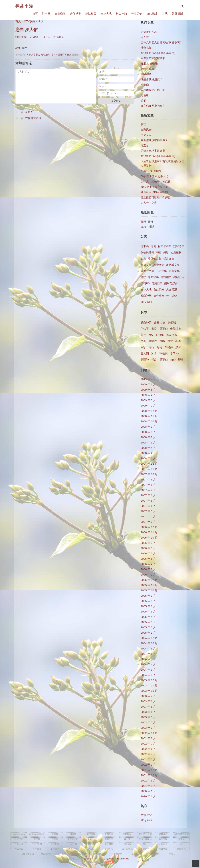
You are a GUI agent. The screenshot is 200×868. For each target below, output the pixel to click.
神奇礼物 (146, 47)
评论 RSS (146, 820)
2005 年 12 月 (149, 579)
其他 (164, 13)
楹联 (143, 277)
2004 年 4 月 (148, 664)
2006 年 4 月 (148, 563)
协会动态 (158, 295)
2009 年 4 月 (148, 394)
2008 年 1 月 (148, 458)
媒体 (178, 347)
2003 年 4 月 (148, 711)
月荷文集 (146, 264)
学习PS (145, 283)
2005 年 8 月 (148, 600)
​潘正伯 (163, 359)
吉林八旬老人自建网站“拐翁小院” (161, 42)
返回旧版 (177, 13)
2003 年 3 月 (148, 717)
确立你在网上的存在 (153, 105)
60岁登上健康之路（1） (155, 176)
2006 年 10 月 (149, 537)
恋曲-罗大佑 (26, 30)
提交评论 (116, 100)
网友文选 (171, 334)
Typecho (110, 858)
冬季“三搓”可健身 (151, 170)
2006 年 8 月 (148, 548)
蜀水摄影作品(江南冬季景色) (158, 52)
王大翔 (145, 353)
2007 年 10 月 (149, 474)
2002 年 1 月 (148, 764)
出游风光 (146, 129)
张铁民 (163, 353)
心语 (178, 341)
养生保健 (136, 13)
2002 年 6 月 (148, 748)
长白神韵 (121, 13)
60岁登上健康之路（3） (155, 186)
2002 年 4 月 (148, 754)
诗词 (153, 246)
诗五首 (145, 37)
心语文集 (161, 270)
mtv (24, 47)
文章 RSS (146, 815)
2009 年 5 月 (148, 389)
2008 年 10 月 (149, 421)
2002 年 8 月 (148, 738)
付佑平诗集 (164, 246)
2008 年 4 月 (148, 447)
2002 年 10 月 (149, 733)
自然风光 (158, 289)
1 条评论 (45, 37)
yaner (144, 226)
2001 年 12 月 (149, 769)
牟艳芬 (169, 347)
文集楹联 (60, 13)
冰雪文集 (158, 264)
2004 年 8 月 (148, 653)
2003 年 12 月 (149, 680)
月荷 (159, 347)
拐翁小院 (24, 6)
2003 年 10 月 (149, 690)
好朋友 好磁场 (149, 63)
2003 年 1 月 (148, 727)
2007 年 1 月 (148, 521)
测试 (143, 124)
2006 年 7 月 (148, 553)
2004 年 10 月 (149, 643)
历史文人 (146, 134)
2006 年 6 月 (148, 558)
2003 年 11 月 (149, 685)
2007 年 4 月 (148, 505)
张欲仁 (153, 341)
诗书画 (46, 13)
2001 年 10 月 (149, 775)
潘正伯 (163, 328)
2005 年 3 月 (148, 622)
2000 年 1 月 (148, 791)
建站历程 (178, 277)
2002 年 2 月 (148, 759)
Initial (119, 858)
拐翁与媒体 (171, 283)
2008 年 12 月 (149, 410)
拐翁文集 (168, 258)
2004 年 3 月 (148, 669)
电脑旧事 (156, 283)
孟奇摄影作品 (149, 31)
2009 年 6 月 (148, 384)
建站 (151, 347)
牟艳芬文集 (147, 270)
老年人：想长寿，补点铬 (156, 181)
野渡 (181, 359)
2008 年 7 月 (148, 437)
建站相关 (90, 13)
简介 (173, 359)
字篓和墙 (146, 74)
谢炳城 (172, 322)
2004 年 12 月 (149, 637)
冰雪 (154, 353)
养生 (143, 334)
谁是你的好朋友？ (151, 79)
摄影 (166, 252)
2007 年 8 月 (148, 484)
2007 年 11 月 (149, 468)
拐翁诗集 (178, 246)
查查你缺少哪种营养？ (154, 140)
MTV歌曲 (152, 13)
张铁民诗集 (147, 252)
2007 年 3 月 (148, 511)
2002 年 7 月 (148, 743)
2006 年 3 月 (148, 569)
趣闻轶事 (75, 13)
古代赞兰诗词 (33, 118)
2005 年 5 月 (148, 611)
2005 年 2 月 (148, 627)
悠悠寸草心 (147, 68)
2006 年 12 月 (149, 527)
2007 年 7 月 (148, 490)
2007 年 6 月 (148, 495)
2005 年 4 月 (148, 616)
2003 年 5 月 (148, 706)
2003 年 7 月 (148, 696)
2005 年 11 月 (149, 585)
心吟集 (160, 334)
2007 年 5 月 (148, 500)
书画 (158, 252)
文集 (143, 258)
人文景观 (171, 289)
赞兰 (170, 341)
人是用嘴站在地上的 (153, 89)
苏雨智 (145, 359)
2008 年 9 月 (148, 426)
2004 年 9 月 (148, 648)
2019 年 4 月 (148, 379)
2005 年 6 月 (148, 606)
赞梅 (162, 341)
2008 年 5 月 (148, 442)
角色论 (145, 95)
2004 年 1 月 (148, 674)
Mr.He (126, 858)
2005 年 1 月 (148, 632)
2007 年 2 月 (148, 516)
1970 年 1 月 (148, 796)
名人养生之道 (149, 202)
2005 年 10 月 (149, 590)
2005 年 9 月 (148, 595)
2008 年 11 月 (149, 416)
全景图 (29, 112)
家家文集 (174, 270)
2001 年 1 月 (148, 785)
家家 (143, 347)
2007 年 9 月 (148, 479)
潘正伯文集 (154, 258)
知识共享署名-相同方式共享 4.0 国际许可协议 (49, 54)
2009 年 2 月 (148, 405)
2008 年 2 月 (148, 453)
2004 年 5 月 (148, 659)
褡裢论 (145, 84)
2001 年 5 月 (148, 780)
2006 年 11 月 (149, 532)
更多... (172, 854)
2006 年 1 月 (148, 574)
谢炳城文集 (173, 264)
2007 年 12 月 (149, 463)
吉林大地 (106, 13)
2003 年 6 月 (148, 701)
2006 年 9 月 (148, 542)
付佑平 (145, 328)
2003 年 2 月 (148, 722)
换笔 (143, 100)
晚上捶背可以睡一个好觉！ (157, 197)
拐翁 (154, 359)
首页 (35, 13)
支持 (143, 221)
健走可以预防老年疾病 (154, 192)
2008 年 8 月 (148, 431)
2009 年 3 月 (148, 400)
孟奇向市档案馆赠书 (153, 58)
